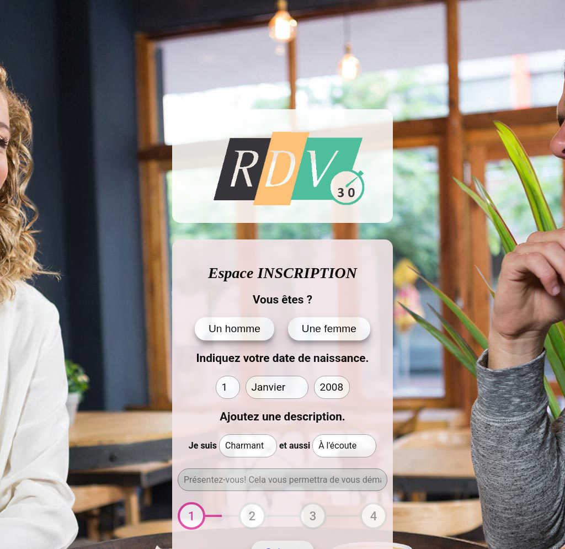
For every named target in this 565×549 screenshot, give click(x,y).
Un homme (234, 328)
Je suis (203, 445)
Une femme (329, 328)
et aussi (294, 445)
